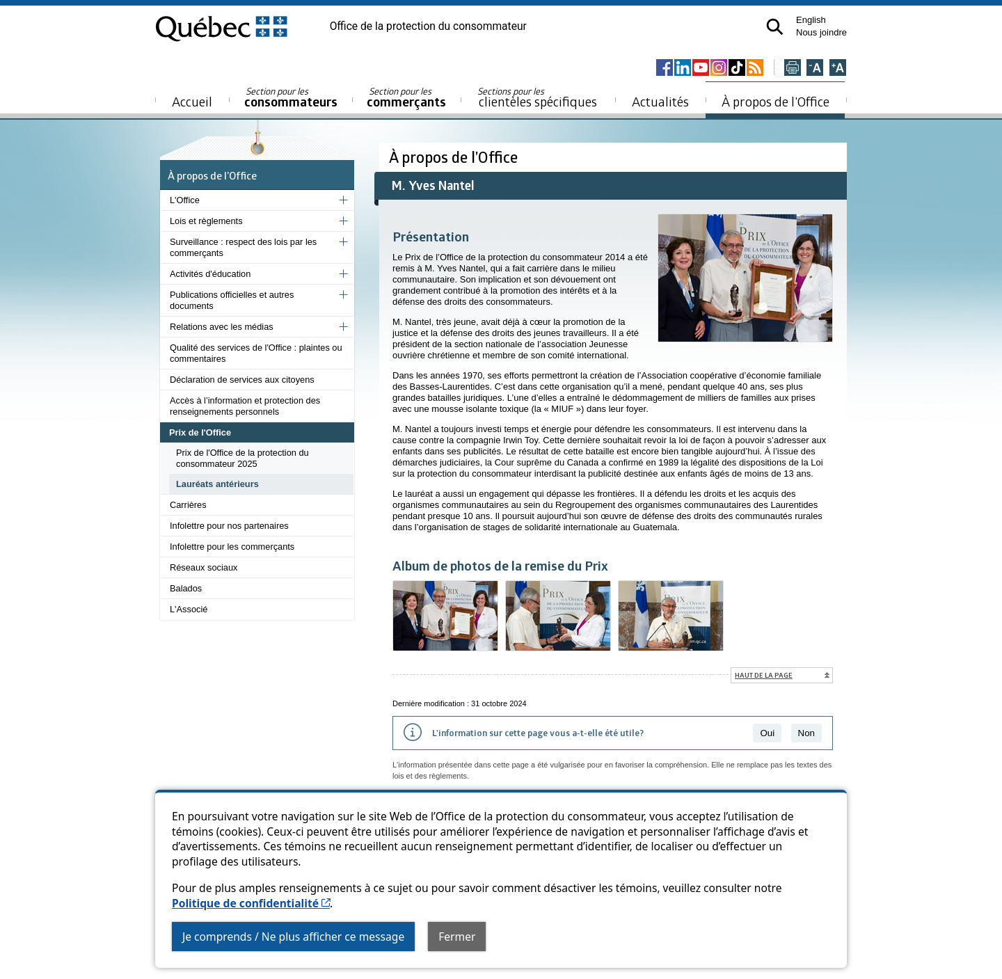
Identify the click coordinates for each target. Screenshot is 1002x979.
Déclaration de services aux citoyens (242, 379)
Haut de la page (764, 675)
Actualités (660, 101)
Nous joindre (821, 32)
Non (806, 733)
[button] (774, 26)
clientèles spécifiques (537, 97)
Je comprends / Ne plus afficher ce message (293, 936)
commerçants (406, 98)
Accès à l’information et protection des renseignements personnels (245, 406)
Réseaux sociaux (203, 567)
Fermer (456, 936)
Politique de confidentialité (251, 903)
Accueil (192, 101)
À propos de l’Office (775, 101)
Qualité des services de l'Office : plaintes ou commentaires (256, 353)
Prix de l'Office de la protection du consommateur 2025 (242, 458)
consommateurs (290, 98)
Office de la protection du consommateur (428, 26)
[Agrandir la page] (837, 68)
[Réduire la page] (814, 68)
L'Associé (188, 609)
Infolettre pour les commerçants (232, 546)
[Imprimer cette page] (792, 68)
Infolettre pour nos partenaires (229, 525)
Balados (186, 588)
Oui (767, 733)
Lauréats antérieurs (217, 484)
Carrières (188, 505)
